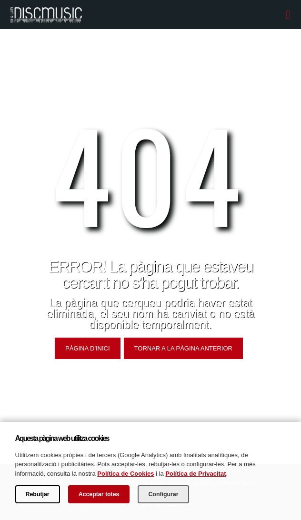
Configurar (163, 494)
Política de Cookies (125, 473)
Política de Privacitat (195, 473)
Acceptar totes (99, 494)
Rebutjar (38, 494)
